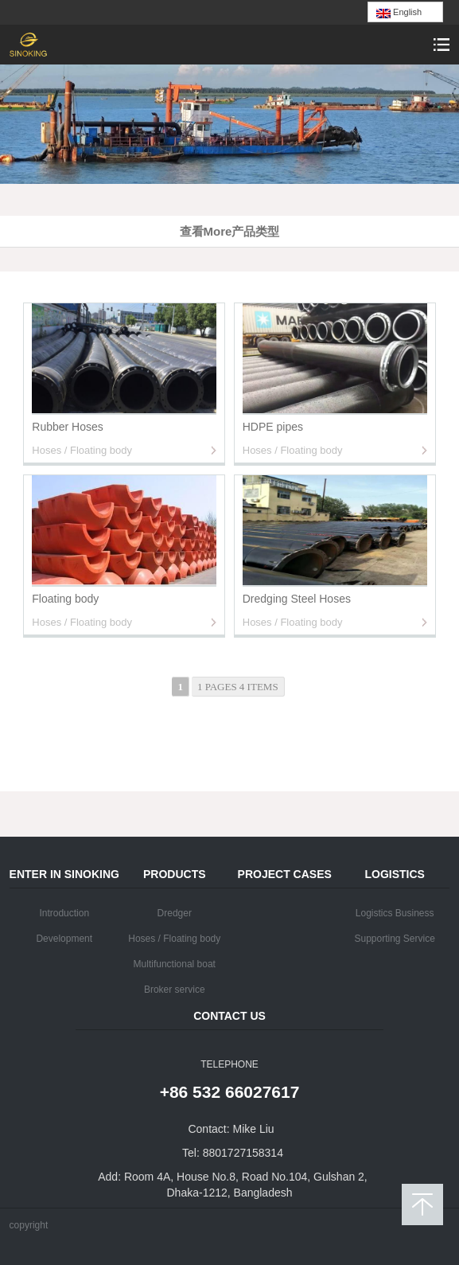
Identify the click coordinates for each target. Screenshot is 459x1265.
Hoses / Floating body (174, 938)
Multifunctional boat (175, 964)
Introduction (64, 913)
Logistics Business (395, 913)
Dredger (175, 913)
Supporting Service (394, 938)
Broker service (174, 989)
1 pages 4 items (237, 687)
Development (64, 938)
